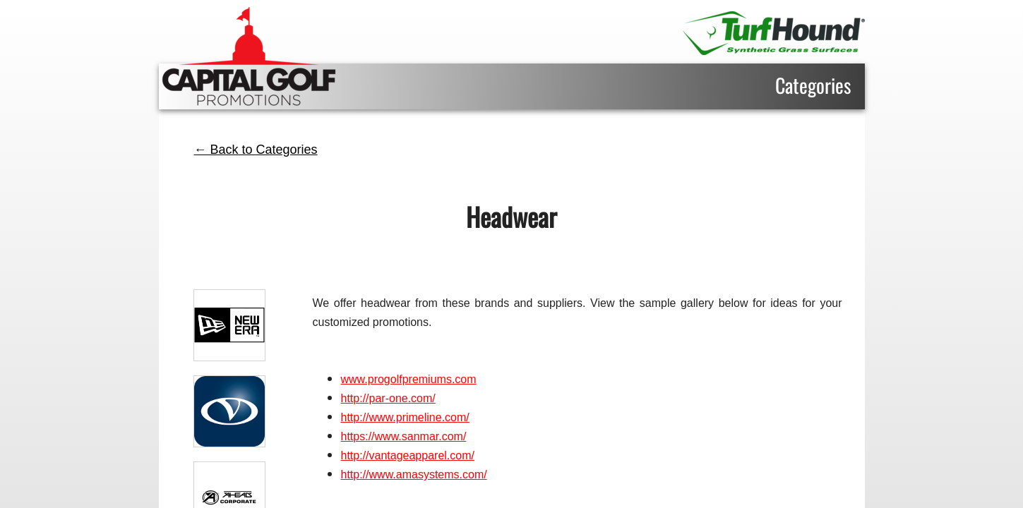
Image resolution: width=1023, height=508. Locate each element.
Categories (813, 85)
